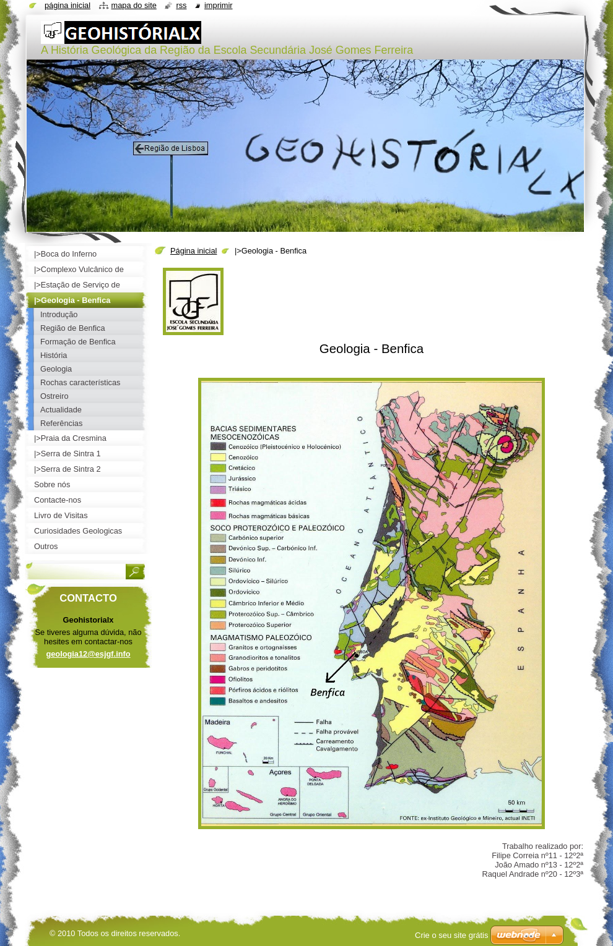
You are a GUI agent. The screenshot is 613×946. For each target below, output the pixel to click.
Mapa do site (134, 5)
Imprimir (218, 5)
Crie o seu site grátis (452, 935)
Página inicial (193, 250)
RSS (181, 5)
